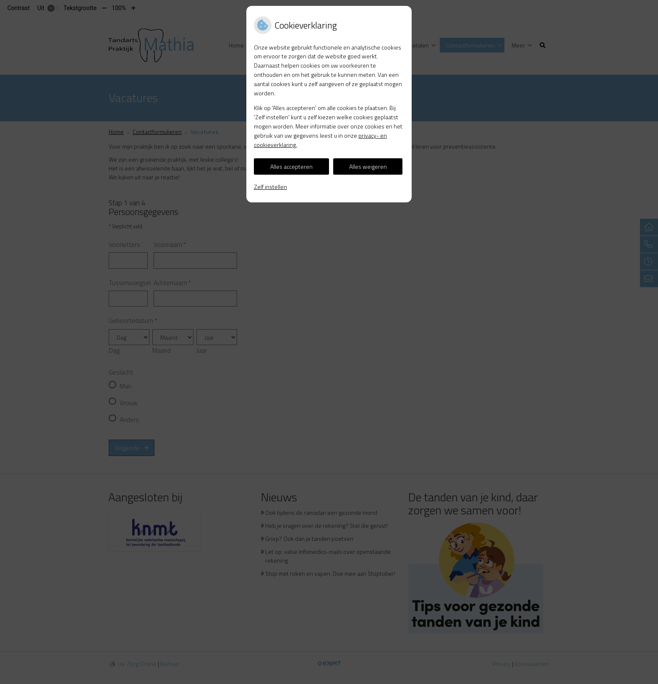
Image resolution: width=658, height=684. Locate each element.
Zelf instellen (270, 186)
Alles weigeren (368, 166)
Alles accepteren (291, 166)
